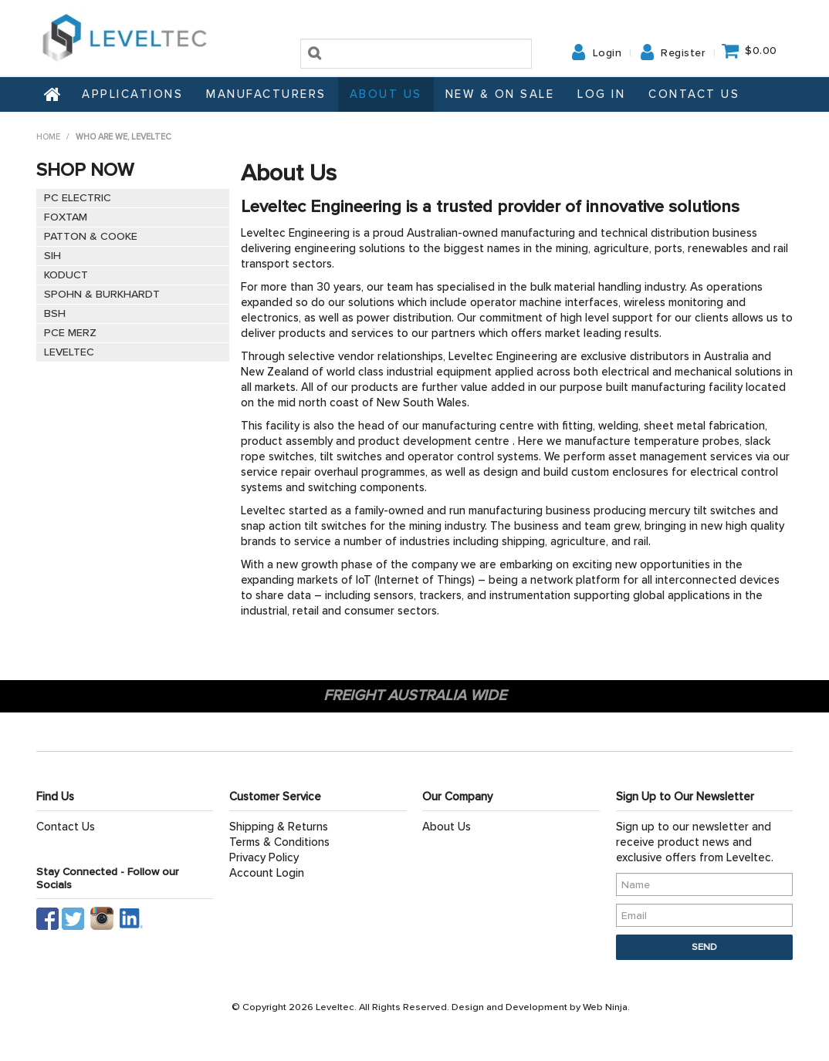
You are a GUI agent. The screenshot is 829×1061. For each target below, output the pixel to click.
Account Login (266, 873)
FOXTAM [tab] (65, 217)
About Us (386, 94)
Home (53, 94)
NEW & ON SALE (500, 94)
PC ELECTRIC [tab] (77, 197)
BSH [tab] (55, 313)
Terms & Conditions (279, 842)
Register (683, 53)
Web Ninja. (606, 1007)
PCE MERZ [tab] (70, 332)
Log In (601, 94)
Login (607, 53)
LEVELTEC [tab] (69, 352)
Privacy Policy (264, 857)
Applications (132, 94)
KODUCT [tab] (66, 274)
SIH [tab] (52, 255)
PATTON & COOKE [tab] (90, 236)
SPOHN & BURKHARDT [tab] (102, 294)
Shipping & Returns (278, 827)
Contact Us (693, 94)
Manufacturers (266, 94)
